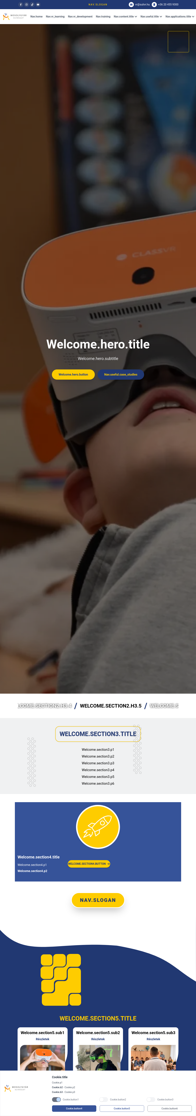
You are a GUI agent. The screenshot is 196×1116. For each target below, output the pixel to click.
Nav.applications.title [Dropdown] (180, 16)
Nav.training (103, 16)
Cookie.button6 (170, 1108)
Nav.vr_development (80, 16)
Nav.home (36, 16)
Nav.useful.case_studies (120, 374)
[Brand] (26, 1088)
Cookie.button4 (74, 1108)
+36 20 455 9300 (165, 4)
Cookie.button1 (71, 1099)
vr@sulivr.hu (139, 4)
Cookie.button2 (118, 1099)
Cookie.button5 (122, 1108)
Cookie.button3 (165, 1099)
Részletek (42, 1039)
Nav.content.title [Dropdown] (125, 16)
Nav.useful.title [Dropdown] (151, 16)
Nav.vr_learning (55, 16)
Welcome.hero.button (73, 374)
